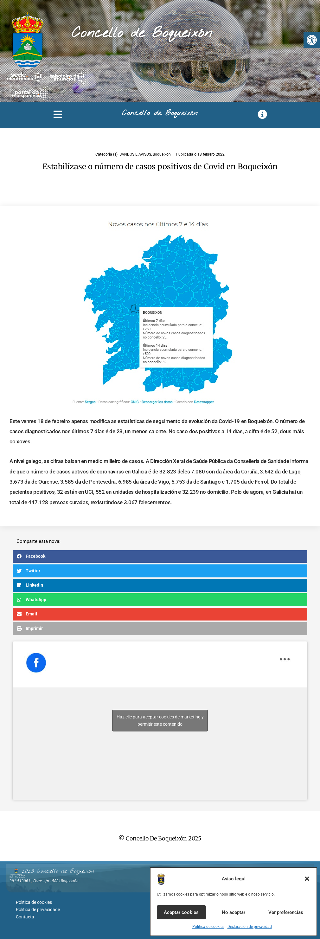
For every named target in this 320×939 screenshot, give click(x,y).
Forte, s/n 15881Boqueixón (55, 881)
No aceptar (233, 912)
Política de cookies (208, 926)
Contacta (25, 915)
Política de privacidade (38, 908)
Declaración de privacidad (249, 926)
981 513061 (20, 881)
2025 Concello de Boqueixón (58, 871)
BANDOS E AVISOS (135, 154)
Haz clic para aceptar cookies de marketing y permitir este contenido (160, 720)
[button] (312, 40)
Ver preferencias (285, 912)
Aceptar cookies (181, 912)
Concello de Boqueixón (142, 33)
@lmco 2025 (17, 876)
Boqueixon (162, 154)
